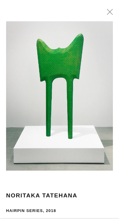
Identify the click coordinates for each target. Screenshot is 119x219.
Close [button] (109, 13)
